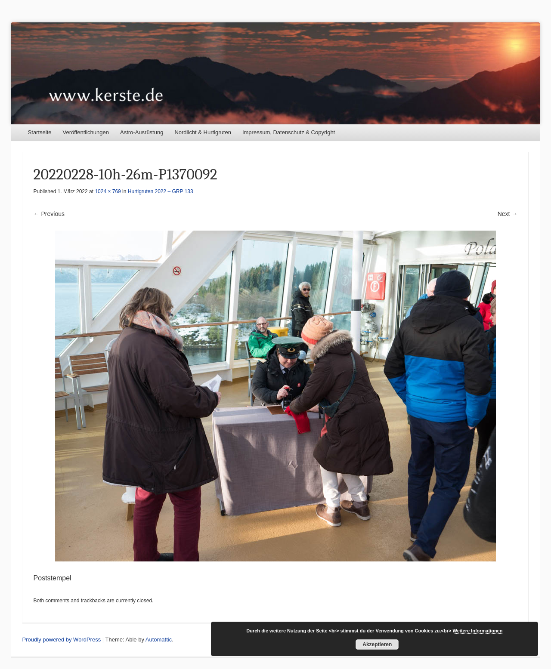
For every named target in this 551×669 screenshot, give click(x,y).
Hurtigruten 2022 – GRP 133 (160, 191)
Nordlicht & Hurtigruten (202, 132)
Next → (508, 213)
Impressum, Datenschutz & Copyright (288, 132)
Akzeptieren (377, 644)
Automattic (158, 639)
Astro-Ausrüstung (141, 132)
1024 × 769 (108, 191)
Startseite (40, 132)
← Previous (49, 213)
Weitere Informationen (478, 630)
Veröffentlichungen (86, 132)
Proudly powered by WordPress (61, 639)
